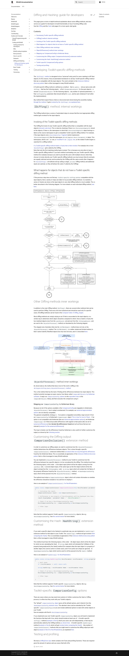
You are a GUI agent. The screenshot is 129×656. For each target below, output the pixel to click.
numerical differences (40, 424)
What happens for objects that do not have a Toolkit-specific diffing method (59, 44)
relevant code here (45, 128)
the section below (58, 516)
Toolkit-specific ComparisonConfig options (49, 62)
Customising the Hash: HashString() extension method (53, 59)
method (43, 76)
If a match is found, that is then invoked (55, 146)
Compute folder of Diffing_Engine (72, 313)
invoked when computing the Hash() (71, 625)
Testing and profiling (42, 65)
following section (54, 432)
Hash (49, 26)
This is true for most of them (81, 417)
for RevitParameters (62, 483)
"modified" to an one (66, 139)
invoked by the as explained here (65, 102)
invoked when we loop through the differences (80, 452)
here (86, 331)
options (56, 396)
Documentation (15, 6)
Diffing (41, 26)
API (23, 6)
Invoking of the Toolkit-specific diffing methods (51, 41)
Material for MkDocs (22, 654)
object (50, 603)
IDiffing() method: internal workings (47, 38)
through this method (40, 102)
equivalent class (74, 396)
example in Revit (52, 620)
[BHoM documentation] (12, 2)
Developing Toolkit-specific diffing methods (50, 35)
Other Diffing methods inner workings (48, 47)
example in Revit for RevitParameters (50, 630)
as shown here (65, 623)
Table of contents (104, 14)
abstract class (46, 605)
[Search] (84, 2)
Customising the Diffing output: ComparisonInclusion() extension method (59, 56)
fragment (58, 135)
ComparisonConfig (68, 408)
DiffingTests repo (45, 641)
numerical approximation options (74, 419)
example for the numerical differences (51, 426)
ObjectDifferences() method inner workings (49, 50)
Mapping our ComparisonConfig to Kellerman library (52, 53)
